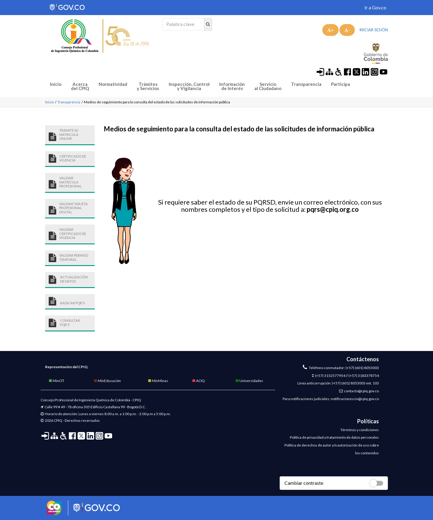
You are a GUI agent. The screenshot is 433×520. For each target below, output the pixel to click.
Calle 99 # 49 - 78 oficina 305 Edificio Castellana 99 (85, 407)
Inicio (55, 84)
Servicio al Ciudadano (267, 86)
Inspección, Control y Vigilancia (189, 86)
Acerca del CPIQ (80, 86)
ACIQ (198, 380)
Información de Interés (232, 86)
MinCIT (56, 380)
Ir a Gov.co (375, 7)
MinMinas (158, 380)
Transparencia (306, 84)
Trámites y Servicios (148, 86)
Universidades (249, 380)
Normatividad (113, 84)
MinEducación (107, 380)
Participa (340, 84)
